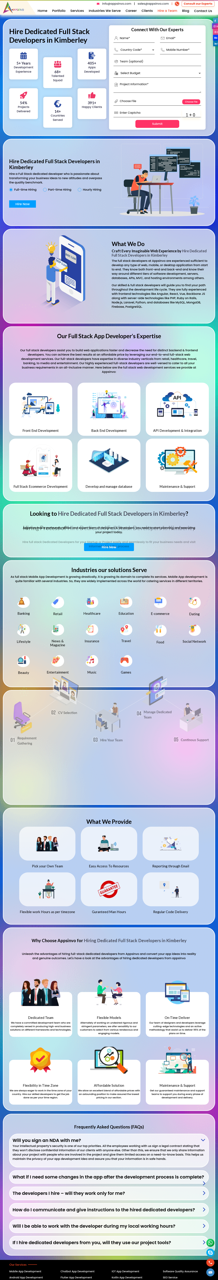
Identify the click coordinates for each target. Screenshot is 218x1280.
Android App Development (26, 1277)
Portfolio (59, 10)
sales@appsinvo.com (153, 4)
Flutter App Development (76, 1277)
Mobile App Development (25, 1271)
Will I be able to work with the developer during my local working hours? (94, 1226)
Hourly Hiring (92, 190)
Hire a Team (167, 10)
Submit (157, 124)
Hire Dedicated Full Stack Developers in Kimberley (159, 253)
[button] (210, 1272)
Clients (147, 10)
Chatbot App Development (77, 1271)
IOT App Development (125, 1271)
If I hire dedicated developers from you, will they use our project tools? (92, 1242)
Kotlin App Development (127, 1277)
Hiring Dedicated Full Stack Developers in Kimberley (135, 940)
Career (131, 10)
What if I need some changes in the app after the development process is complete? (108, 1177)
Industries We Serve (105, 10)
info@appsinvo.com (116, 4)
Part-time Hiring (59, 190)
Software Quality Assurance (180, 1271)
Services (77, 10)
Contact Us (203, 11)
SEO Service (170, 1277)
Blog (185, 10)
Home (42, 10)
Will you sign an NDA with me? (47, 1140)
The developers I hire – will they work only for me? (69, 1193)
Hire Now (22, 204)
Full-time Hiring (25, 190)
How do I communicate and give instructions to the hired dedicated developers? (104, 1210)
